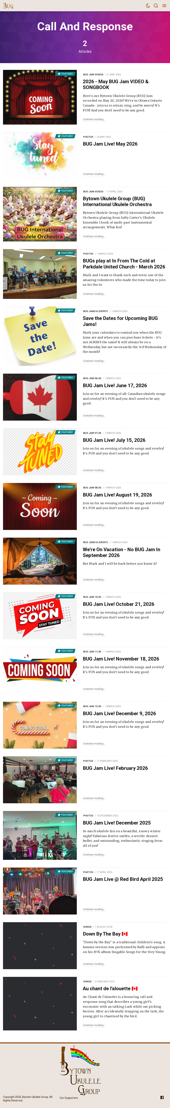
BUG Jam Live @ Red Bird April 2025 (123, 879)
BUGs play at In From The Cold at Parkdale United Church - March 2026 (124, 263)
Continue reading (93, 119)
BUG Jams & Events (95, 311)
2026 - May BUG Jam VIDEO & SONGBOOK (116, 84)
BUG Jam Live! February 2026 (115, 768)
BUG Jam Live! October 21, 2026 (118, 604)
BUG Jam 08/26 (92, 487)
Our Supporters (69, 1097)
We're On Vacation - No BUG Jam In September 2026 (121, 552)
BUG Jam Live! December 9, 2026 (119, 713)
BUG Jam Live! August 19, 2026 (117, 495)
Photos (88, 136)
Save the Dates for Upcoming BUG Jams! (120, 321)
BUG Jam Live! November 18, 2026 (121, 659)
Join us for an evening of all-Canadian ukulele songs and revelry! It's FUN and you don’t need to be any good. (124, 398)
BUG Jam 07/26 (92, 433)
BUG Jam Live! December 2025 (117, 823)
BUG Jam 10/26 (92, 597)
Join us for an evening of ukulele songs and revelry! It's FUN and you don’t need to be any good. (123, 451)
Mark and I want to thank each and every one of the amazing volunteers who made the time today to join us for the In (124, 279)
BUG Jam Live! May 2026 (110, 144)
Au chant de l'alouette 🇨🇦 (110, 988)
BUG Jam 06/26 (92, 378)
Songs (87, 926)
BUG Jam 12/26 (92, 706)
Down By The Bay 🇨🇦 (105, 934)
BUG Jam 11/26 (92, 651)
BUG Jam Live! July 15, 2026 (114, 440)
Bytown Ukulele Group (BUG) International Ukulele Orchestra (117, 201)
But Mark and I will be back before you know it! (120, 563)
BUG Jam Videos (93, 74)
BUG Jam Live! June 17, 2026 (115, 385)
